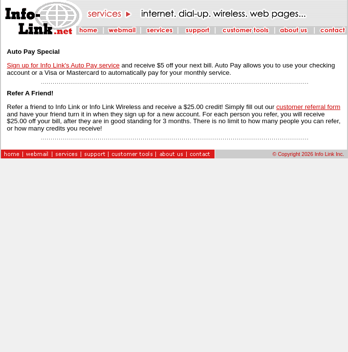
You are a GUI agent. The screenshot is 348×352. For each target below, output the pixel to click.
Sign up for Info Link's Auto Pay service (63, 65)
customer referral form (308, 106)
